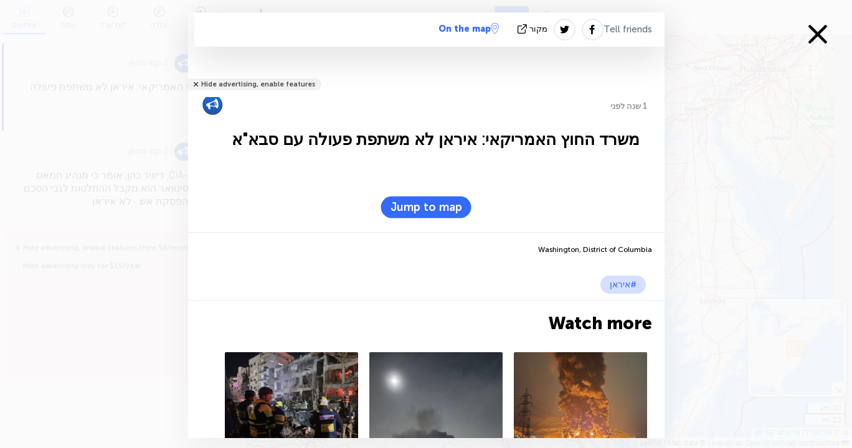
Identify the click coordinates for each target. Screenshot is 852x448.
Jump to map (426, 207)
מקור (533, 29)
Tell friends (628, 29)
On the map (468, 28)
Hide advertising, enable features (258, 84)
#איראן (623, 284)
